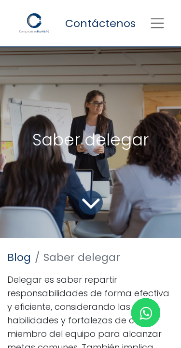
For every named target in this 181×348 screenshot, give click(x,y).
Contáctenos (100, 23)
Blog (19, 257)
